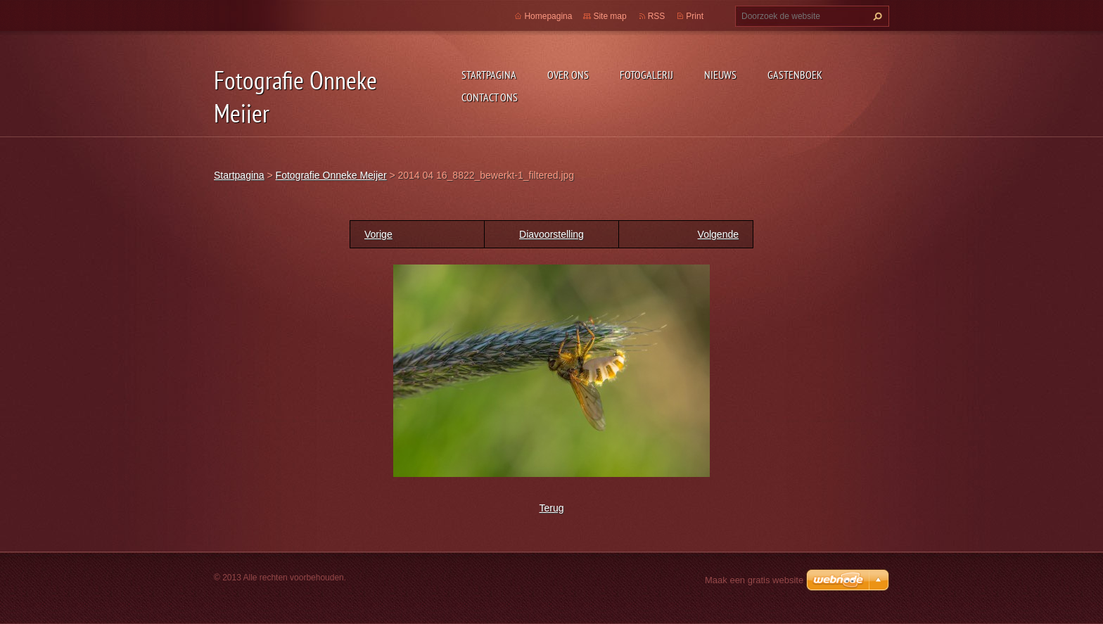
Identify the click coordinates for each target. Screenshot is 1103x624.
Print (694, 16)
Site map (609, 16)
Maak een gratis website (754, 580)
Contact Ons (489, 97)
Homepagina (548, 16)
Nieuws (720, 75)
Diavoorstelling (551, 234)
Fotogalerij (646, 75)
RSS (656, 16)
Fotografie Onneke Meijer (331, 175)
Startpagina (488, 75)
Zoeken (875, 16)
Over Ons (568, 75)
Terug (551, 508)
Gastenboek (794, 75)
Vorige (378, 234)
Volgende (718, 234)
